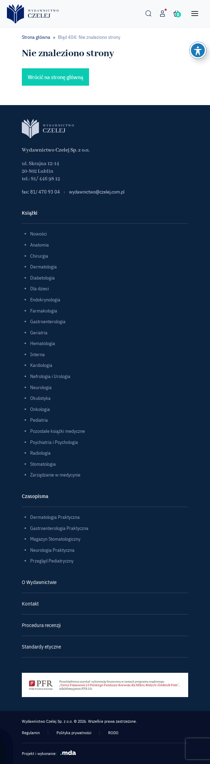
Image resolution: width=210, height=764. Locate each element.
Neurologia (41, 387)
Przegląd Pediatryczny (51, 561)
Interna (37, 354)
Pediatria (39, 420)
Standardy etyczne (41, 646)
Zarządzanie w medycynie (55, 475)
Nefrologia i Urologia (50, 376)
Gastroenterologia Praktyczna (59, 528)
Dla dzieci (39, 288)
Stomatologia (43, 464)
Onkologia (40, 409)
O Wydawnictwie (39, 582)
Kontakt (30, 603)
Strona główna (36, 37)
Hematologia (42, 343)
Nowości (38, 234)
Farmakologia (43, 311)
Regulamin (31, 732)
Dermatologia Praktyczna (55, 517)
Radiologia (40, 453)
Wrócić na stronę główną (55, 77)
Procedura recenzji (41, 625)
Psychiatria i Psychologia (54, 442)
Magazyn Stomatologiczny (55, 539)
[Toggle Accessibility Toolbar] (198, 50)
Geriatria (38, 332)
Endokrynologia (45, 300)
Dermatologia (43, 267)
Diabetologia (42, 278)
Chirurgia (39, 256)
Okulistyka (40, 398)
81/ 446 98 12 (45, 179)
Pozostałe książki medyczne (57, 431)
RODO (113, 732)
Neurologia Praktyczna (52, 550)
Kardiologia (41, 365)
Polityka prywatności (73, 732)
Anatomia (39, 245)
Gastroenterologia (47, 321)
